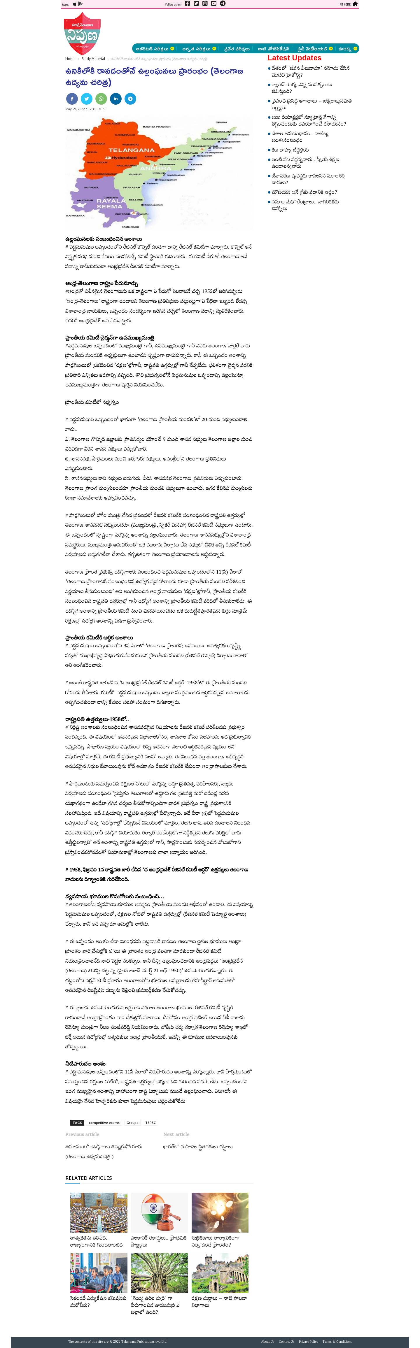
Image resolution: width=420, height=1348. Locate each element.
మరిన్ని (348, 48)
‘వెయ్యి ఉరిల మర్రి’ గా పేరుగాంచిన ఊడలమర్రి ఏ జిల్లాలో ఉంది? (155, 1306)
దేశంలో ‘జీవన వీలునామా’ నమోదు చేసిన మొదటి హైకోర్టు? (311, 72)
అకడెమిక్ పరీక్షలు (155, 48)
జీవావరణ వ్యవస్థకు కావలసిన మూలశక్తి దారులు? (308, 180)
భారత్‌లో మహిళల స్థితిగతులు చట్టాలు (198, 1148)
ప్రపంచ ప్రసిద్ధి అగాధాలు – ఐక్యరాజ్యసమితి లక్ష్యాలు (312, 105)
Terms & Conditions (337, 1342)
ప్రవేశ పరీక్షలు (237, 48)
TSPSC (150, 1122)
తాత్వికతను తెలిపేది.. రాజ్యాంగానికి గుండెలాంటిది (96, 1242)
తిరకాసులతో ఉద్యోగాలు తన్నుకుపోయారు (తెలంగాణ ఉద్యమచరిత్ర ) (103, 1153)
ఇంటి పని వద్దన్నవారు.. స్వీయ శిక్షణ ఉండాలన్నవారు (306, 164)
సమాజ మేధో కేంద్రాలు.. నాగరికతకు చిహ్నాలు (305, 206)
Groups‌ (132, 1122)
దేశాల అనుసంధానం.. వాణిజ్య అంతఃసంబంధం (300, 138)
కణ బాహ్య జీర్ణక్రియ (290, 151)
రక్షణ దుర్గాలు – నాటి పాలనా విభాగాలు (219, 1303)
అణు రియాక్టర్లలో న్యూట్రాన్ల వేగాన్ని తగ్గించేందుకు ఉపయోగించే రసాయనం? (309, 121)
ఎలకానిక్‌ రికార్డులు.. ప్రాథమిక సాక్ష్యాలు (159, 1242)
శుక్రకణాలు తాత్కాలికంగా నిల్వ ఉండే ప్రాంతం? (215, 1242)
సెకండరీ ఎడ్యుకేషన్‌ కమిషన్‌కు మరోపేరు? (98, 1303)
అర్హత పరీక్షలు (199, 48)
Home (70, 58)
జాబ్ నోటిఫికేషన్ (273, 48)
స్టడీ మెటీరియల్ (315, 48)
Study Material (93, 58)
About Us (267, 1342)
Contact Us (286, 1342)
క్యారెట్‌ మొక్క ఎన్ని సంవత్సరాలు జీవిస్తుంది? (302, 89)
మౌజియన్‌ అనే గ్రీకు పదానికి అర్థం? (304, 193)
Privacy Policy (308, 1342)
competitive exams (104, 1122)
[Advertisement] (31, 87)
